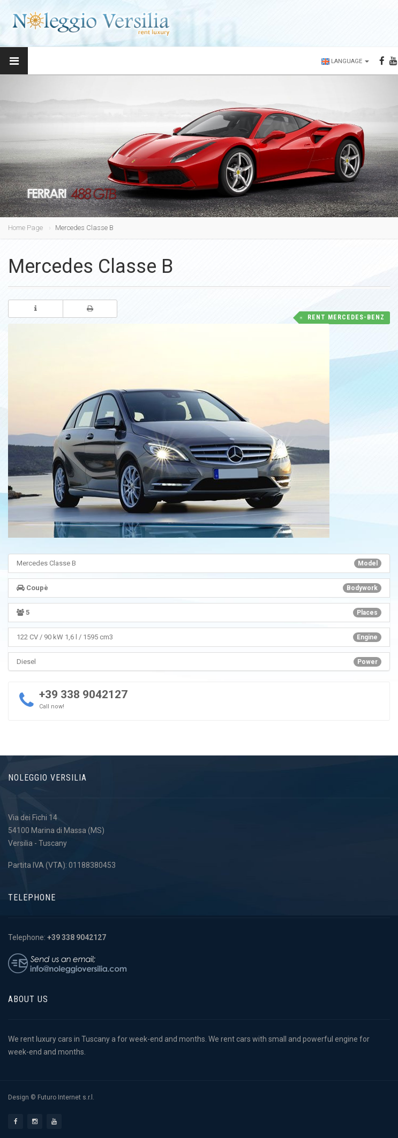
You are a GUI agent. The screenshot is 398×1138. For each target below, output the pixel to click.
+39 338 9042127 (83, 694)
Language (345, 61)
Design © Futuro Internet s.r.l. (51, 1097)
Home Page (25, 228)
